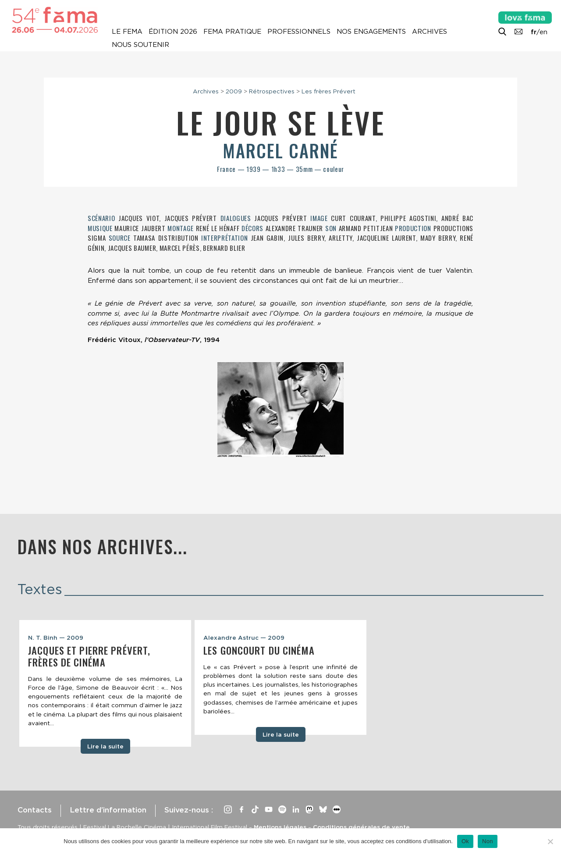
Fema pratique (232, 32)
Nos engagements (371, 32)
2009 (234, 91)
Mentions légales (280, 826)
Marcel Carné (280, 150)
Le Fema (127, 32)
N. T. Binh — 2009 (55, 637)
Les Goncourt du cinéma (259, 650)
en (543, 32)
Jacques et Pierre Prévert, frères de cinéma (89, 656)
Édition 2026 (173, 32)
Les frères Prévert (328, 91)
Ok (465, 841)
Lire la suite (105, 746)
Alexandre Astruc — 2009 (243, 637)
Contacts (35, 809)
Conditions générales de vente (361, 826)
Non (487, 841)
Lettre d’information (108, 809)
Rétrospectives (272, 91)
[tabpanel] (105, 683)
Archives (429, 32)
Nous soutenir (140, 45)
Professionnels (298, 32)
